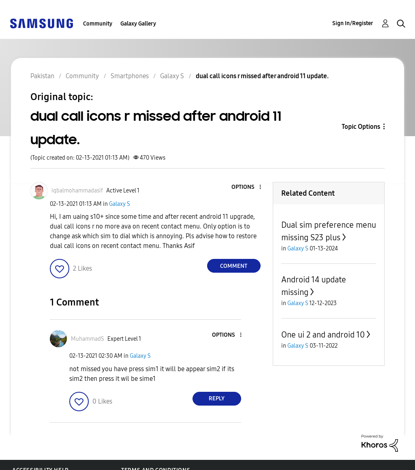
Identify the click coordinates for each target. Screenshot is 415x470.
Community (97, 23)
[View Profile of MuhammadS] (87, 338)
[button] (246, 187)
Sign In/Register (352, 23)
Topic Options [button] (361, 126)
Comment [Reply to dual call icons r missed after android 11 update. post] (233, 266)
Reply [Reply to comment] (217, 398)
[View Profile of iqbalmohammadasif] (77, 190)
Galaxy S (119, 204)
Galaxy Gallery (138, 23)
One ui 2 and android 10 (323, 335)
